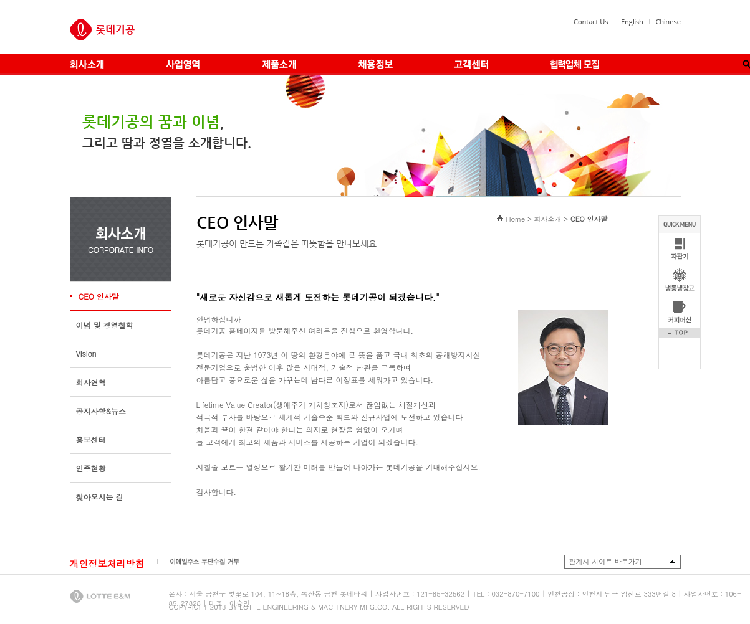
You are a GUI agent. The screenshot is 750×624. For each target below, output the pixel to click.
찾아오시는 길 (99, 496)
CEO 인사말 (99, 296)
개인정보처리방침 (107, 563)
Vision (86, 353)
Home (515, 219)
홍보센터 (91, 439)
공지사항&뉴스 (101, 410)
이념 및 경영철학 (104, 324)
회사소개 (547, 219)
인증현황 (91, 468)
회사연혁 (91, 382)
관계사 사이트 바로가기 (605, 561)
